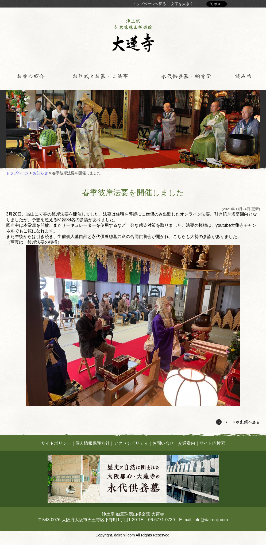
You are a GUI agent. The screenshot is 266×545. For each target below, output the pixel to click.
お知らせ (40, 173)
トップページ (17, 173)
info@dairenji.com (211, 519)
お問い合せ (163, 443)
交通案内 (186, 443)
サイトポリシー (56, 443)
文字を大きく (182, 4)
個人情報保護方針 (92, 443)
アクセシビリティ (131, 443)
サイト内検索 (212, 443)
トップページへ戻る (149, 4)
